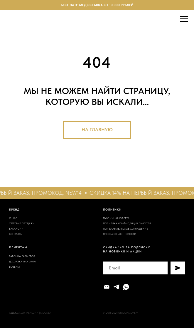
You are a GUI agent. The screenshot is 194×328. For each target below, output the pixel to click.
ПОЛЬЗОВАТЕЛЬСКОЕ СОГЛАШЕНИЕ (125, 228)
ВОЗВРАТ (14, 266)
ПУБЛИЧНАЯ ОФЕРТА (116, 218)
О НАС (13, 218)
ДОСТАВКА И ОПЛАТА (22, 261)
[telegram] (116, 287)
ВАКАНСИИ (16, 228)
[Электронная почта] (106, 287)
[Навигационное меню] (184, 19)
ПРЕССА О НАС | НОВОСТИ (119, 233)
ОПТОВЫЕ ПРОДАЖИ (22, 223)
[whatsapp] (126, 287)
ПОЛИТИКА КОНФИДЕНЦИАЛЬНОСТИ (127, 223)
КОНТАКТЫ (15, 233)
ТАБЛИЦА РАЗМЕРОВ (22, 256)
